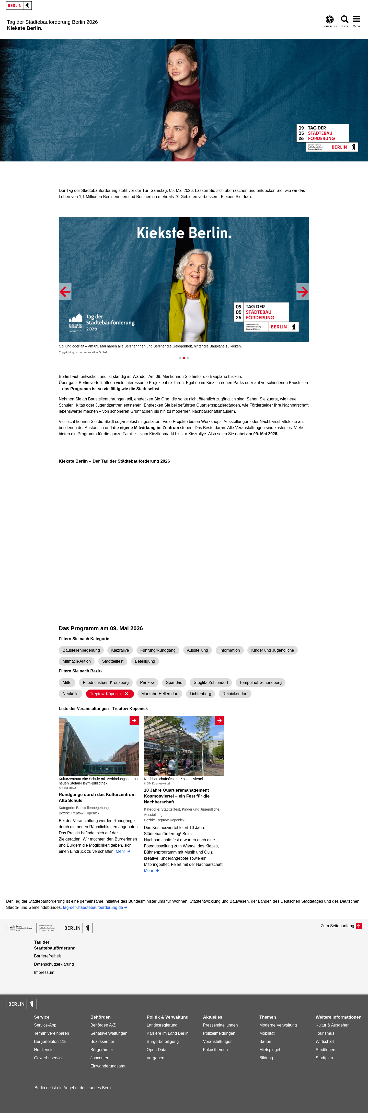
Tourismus (325, 1033)
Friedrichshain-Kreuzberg (106, 682)
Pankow (147, 682)
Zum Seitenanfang (337, 926)
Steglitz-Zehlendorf (211, 682)
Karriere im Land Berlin (168, 1033)
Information (230, 650)
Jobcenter (99, 1058)
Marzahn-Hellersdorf (159, 694)
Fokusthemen (215, 1049)
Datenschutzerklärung (54, 964)
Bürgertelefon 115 (50, 1041)
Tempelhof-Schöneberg (260, 682)
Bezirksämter (102, 1041)
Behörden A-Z (103, 1025)
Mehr (121, 852)
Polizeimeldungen (219, 1033)
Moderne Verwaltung (278, 1025)
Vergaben (155, 1058)
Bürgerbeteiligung (163, 1041)
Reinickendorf (235, 694)
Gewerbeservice (49, 1058)
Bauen (265, 1041)
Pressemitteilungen (220, 1025)
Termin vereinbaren (51, 1033)
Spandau (174, 682)
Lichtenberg (200, 694)
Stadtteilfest (113, 661)
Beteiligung (145, 661)
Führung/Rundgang (158, 650)
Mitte (67, 682)
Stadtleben (325, 1049)
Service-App (45, 1025)
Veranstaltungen (218, 1041)
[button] (65, 291)
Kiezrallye (120, 650)
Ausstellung (197, 650)
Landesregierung (162, 1025)
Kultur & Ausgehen (333, 1025)
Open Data (156, 1049)
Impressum (44, 972)
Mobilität (267, 1033)
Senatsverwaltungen (109, 1033)
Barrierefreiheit (47, 956)
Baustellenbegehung (81, 650)
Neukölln (70, 694)
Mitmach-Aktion (77, 661)
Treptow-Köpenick (109, 694)
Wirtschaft (325, 1041)
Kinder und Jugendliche (272, 650)
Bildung (266, 1058)
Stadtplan (324, 1058)
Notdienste (44, 1049)
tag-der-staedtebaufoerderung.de (93, 908)
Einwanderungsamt (107, 1066)
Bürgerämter (101, 1049)
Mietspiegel (269, 1049)
